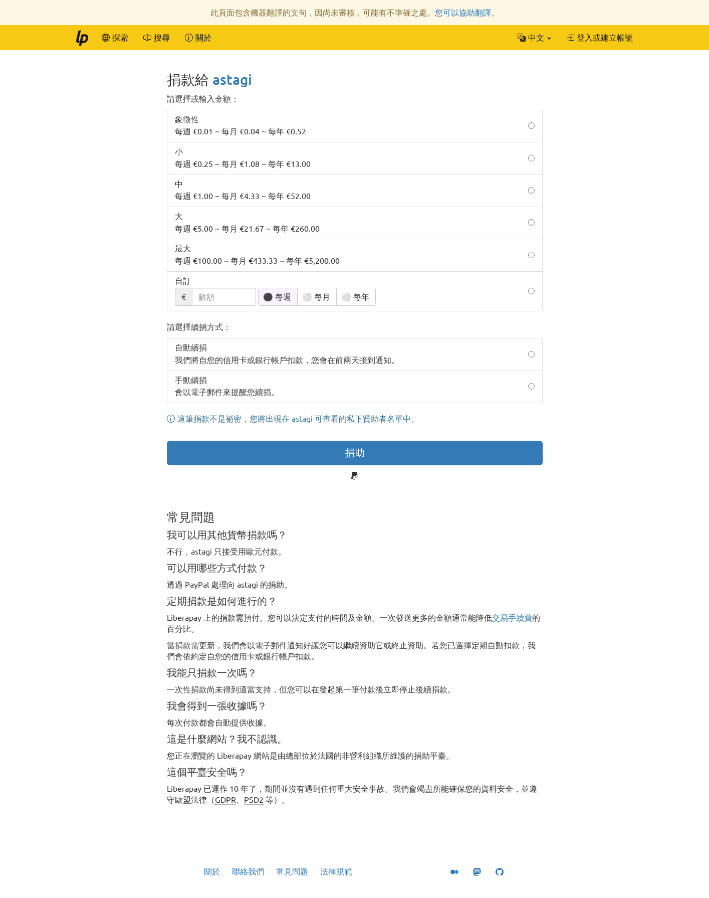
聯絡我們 (248, 871)
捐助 (355, 452)
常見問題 (292, 871)
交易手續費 (512, 617)
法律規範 (336, 871)
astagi (232, 79)
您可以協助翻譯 (463, 12)
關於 (212, 871)
